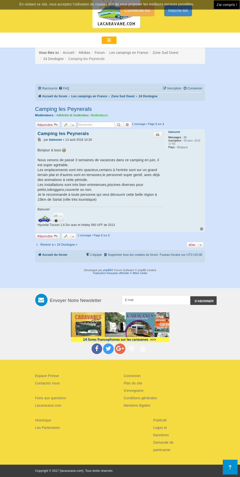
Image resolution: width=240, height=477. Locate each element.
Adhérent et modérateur (72, 115)
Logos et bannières (161, 431)
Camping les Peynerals (63, 109)
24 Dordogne (53, 59)
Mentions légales (137, 405)
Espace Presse (47, 376)
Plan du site (133, 383)
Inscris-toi (178, 10)
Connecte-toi (137, 10)
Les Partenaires (47, 428)
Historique (43, 420)
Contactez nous (47, 383)
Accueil (68, 53)
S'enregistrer (134, 391)
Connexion (132, 376)
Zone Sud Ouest (165, 53)
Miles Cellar (140, 273)
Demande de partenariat (163, 446)
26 (185, 137)
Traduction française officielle (111, 273)
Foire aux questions (50, 398)
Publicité (160, 420)
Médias (84, 53)
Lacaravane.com (48, 405)
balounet (174, 131)
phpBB (107, 270)
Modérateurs (99, 115)
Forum (100, 53)
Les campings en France (128, 53)
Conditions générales (140, 398)
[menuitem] (64, 88)
